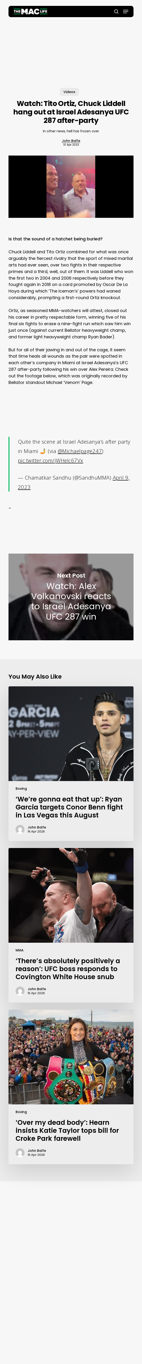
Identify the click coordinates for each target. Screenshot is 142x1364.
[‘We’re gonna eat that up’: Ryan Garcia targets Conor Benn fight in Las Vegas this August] (71, 763)
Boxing (21, 788)
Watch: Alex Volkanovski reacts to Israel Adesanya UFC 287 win (71, 597)
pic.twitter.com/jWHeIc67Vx (50, 460)
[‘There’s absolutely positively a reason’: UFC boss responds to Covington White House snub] (71, 925)
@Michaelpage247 (80, 450)
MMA (20, 950)
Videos (69, 92)
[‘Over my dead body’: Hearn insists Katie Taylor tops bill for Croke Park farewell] (71, 1087)
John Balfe (71, 140)
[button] (125, 11)
